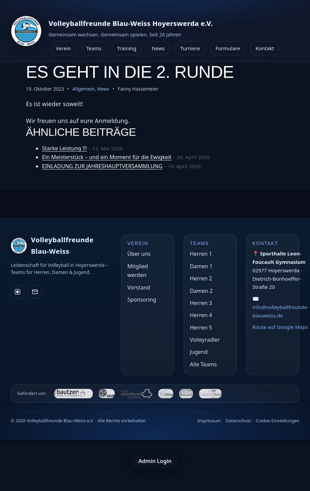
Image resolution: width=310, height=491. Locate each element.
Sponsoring (141, 299)
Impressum (209, 421)
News (158, 48)
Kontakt (265, 48)
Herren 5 (201, 327)
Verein (63, 48)
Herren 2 (201, 278)
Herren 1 (201, 253)
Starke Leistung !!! (64, 148)
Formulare (228, 48)
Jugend (199, 352)
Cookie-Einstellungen (277, 421)
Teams (94, 48)
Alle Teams (203, 364)
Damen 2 (201, 291)
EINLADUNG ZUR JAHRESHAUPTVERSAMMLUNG (102, 166)
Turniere (190, 48)
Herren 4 (201, 315)
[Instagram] (17, 292)
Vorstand (138, 287)
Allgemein (84, 89)
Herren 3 (201, 303)
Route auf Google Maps (280, 327)
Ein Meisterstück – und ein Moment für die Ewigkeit (106, 157)
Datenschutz (238, 421)
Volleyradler (205, 339)
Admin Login (155, 461)
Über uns (139, 253)
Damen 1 (201, 266)
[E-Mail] (35, 292)
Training (126, 48)
